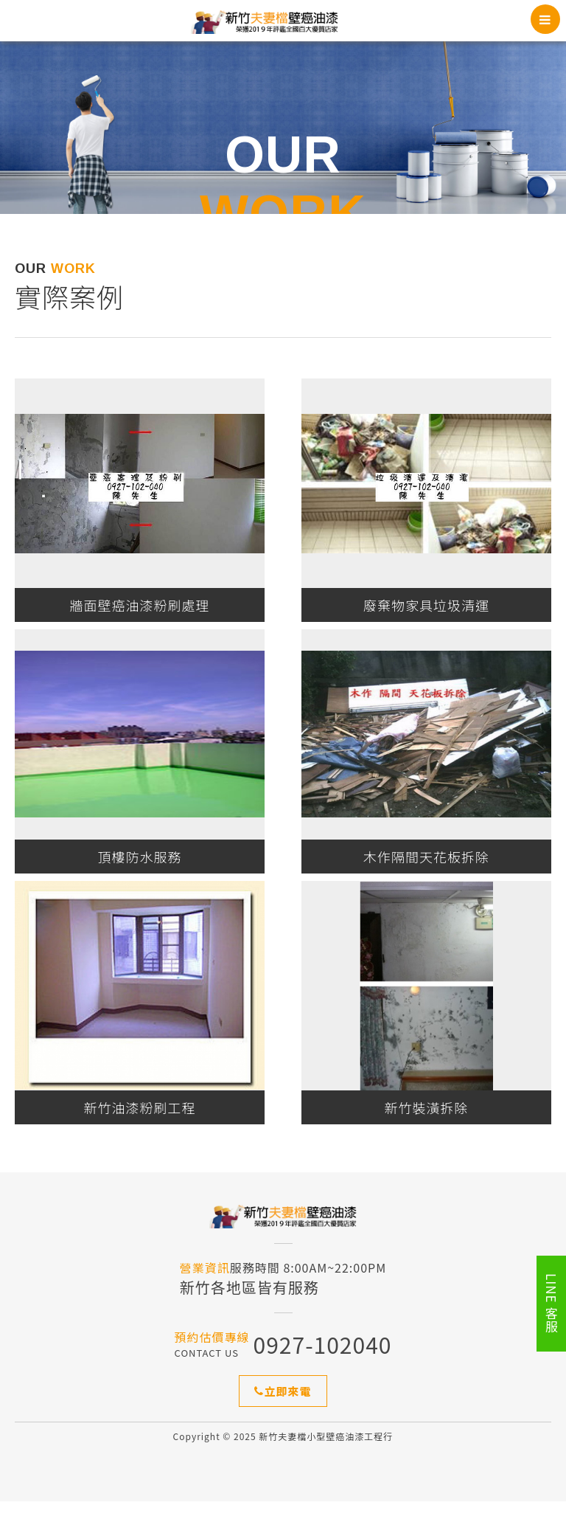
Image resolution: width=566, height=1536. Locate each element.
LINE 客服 (551, 1303)
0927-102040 (323, 1379)
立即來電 (282, 1425)
